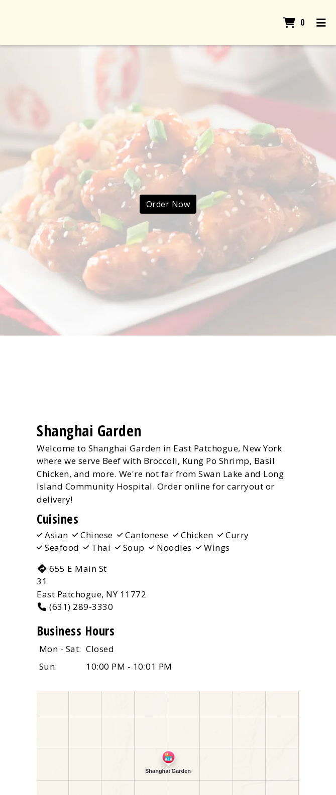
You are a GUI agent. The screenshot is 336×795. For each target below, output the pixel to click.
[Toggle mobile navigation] (321, 22)
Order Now (168, 204)
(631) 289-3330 (75, 606)
